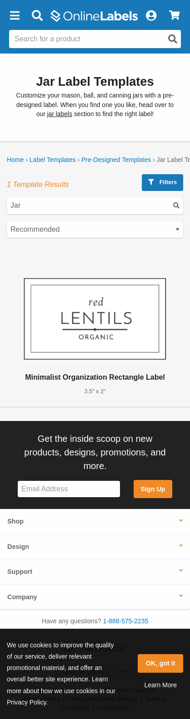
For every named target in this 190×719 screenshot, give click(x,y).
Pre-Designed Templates (116, 159)
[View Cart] (174, 16)
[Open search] (173, 39)
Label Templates (53, 159)
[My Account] (151, 16)
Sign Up (152, 489)
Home (15, 159)
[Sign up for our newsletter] (69, 489)
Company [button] (22, 597)
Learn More (160, 685)
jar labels (59, 114)
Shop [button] (15, 521)
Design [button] (18, 546)
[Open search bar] (37, 16)
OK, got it (160, 663)
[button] (14, 16)
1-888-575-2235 (126, 621)
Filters (162, 182)
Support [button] (19, 571)
